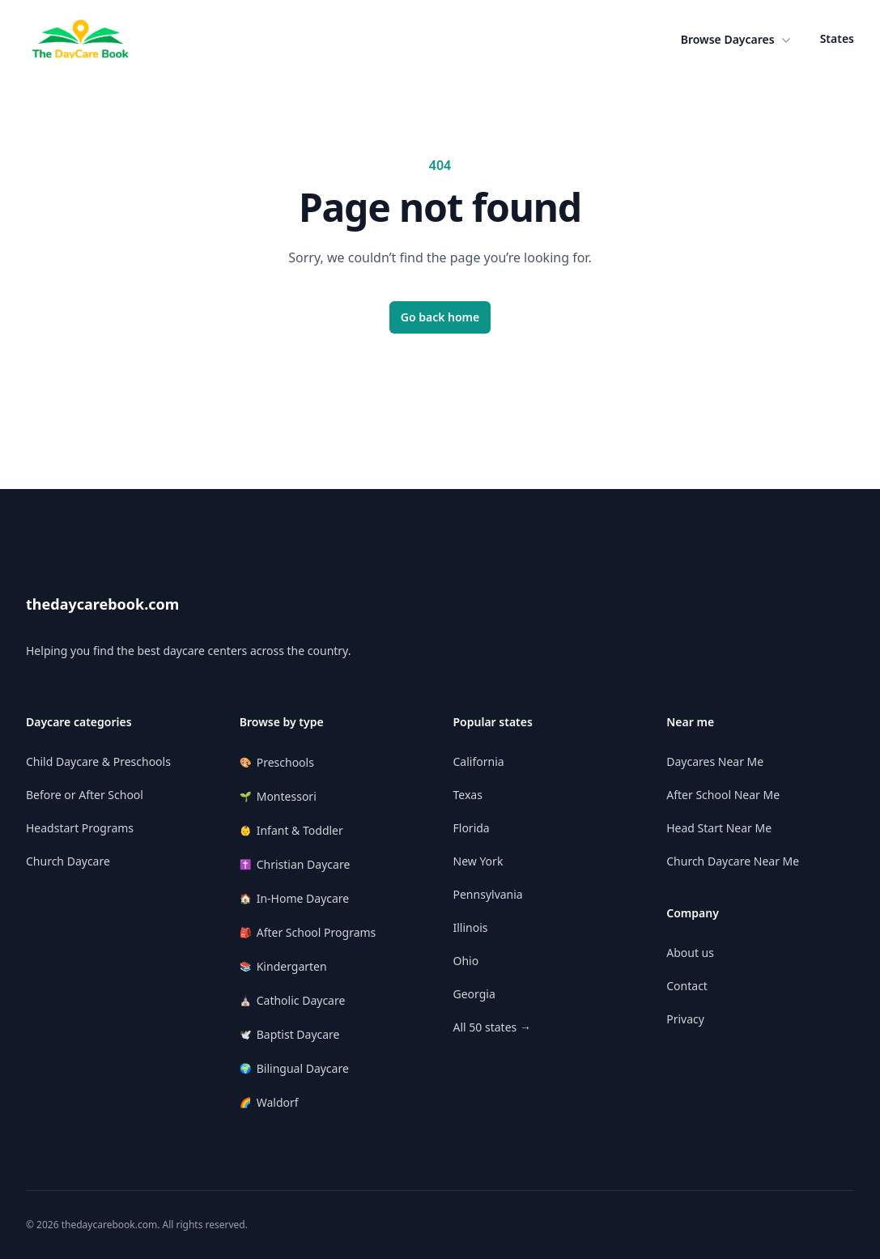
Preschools (277, 762)
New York (478, 861)
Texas (468, 794)
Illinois (470, 927)
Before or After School (84, 794)
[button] (737, 39)
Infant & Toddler (291, 830)
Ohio (466, 960)
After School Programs (308, 932)
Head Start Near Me (719, 828)
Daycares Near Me (714, 761)
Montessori (278, 796)
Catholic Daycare (293, 1000)
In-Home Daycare (295, 898)
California (478, 761)
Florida (471, 828)
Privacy (685, 1019)
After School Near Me (723, 794)
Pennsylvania (488, 894)
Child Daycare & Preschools (98, 761)
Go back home (440, 317)
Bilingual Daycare (294, 1068)
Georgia (474, 994)
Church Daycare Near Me (732, 861)
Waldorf (269, 1102)
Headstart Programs (80, 828)
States (837, 38)
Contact (687, 985)
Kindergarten (283, 966)
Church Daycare (68, 861)
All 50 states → (492, 1027)
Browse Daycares (737, 40)
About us (690, 952)
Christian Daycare (295, 864)
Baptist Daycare (290, 1034)
